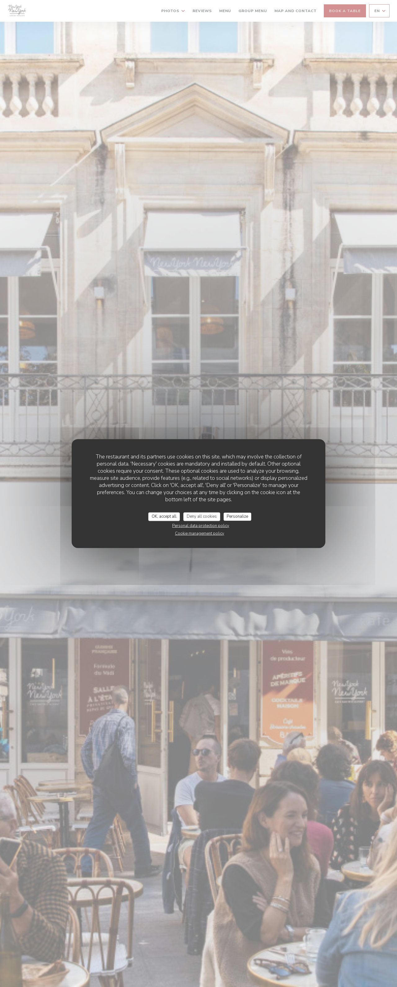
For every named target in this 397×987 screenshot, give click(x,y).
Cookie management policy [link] (199, 533)
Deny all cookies (202, 516)
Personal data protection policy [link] (200, 525)
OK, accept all (164, 516)
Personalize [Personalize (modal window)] (237, 516)
